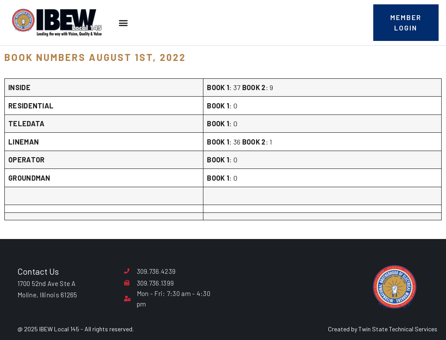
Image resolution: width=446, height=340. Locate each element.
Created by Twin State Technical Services (382, 329)
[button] (123, 23)
